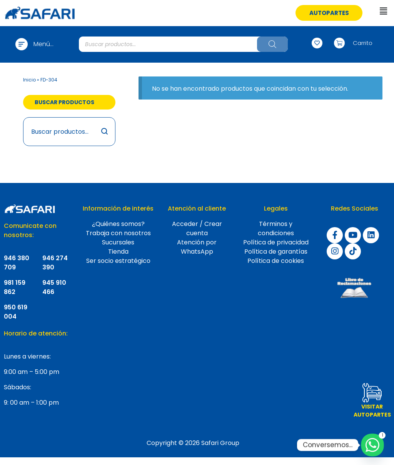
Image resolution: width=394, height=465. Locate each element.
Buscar (104, 131)
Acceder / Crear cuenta (197, 228)
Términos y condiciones (276, 228)
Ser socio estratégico (118, 260)
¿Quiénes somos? (118, 223)
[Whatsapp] (372, 445)
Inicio (29, 79)
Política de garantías (275, 251)
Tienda (118, 251)
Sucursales (118, 242)
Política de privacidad (276, 242)
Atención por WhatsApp (197, 247)
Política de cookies (275, 260)
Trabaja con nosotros (118, 233)
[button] (329, 13)
